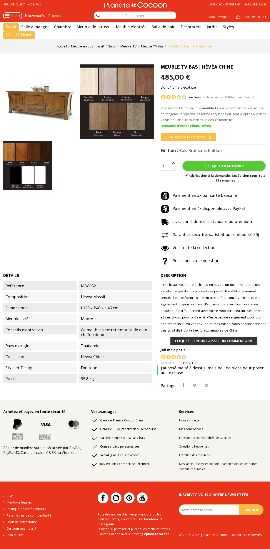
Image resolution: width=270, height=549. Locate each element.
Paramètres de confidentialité (29, 515)
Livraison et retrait (225, 4)
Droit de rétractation (22, 522)
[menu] (188, 137)
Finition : (191, 150)
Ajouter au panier (227, 166)
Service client (14, 4)
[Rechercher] (98, 16)
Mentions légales (19, 502)
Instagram (106, 524)
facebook (151, 519)
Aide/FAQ (34, 4)
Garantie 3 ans (255, 4)
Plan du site (15, 535)
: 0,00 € (254, 17)
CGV (10, 495)
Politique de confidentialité (26, 509)
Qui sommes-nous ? (21, 528)
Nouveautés (35, 15)
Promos (54, 15)
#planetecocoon (157, 534)
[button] (251, 17)
